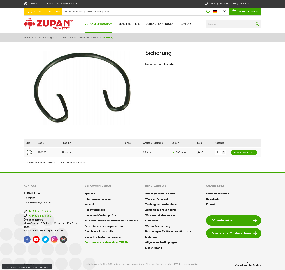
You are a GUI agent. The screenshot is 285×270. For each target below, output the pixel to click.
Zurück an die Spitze (248, 264)
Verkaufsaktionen (160, 24)
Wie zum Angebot (156, 198)
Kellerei (89, 204)
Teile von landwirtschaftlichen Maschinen (111, 220)
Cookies (29, 263)
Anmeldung (94, 11)
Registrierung (74, 11)
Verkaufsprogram (98, 24)
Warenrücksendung (157, 226)
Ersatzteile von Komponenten (104, 226)
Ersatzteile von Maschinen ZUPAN (80, 37)
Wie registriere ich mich (160, 193)
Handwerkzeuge (95, 209)
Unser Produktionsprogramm (103, 236)
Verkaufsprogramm (47, 37)
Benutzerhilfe (129, 24)
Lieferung (151, 236)
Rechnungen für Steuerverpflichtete (168, 231)
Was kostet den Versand (161, 215)
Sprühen (90, 193)
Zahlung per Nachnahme (161, 204)
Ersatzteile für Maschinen (234, 233)
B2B (107, 11)
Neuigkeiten (213, 198)
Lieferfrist (151, 220)
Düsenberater (234, 220)
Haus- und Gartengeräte (100, 215)
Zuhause (28, 37)
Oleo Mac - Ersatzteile (99, 231)
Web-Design (182, 263)
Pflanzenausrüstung (98, 198)
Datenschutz (153, 247)
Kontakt (186, 24)
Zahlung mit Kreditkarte (160, 209)
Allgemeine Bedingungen (161, 242)
